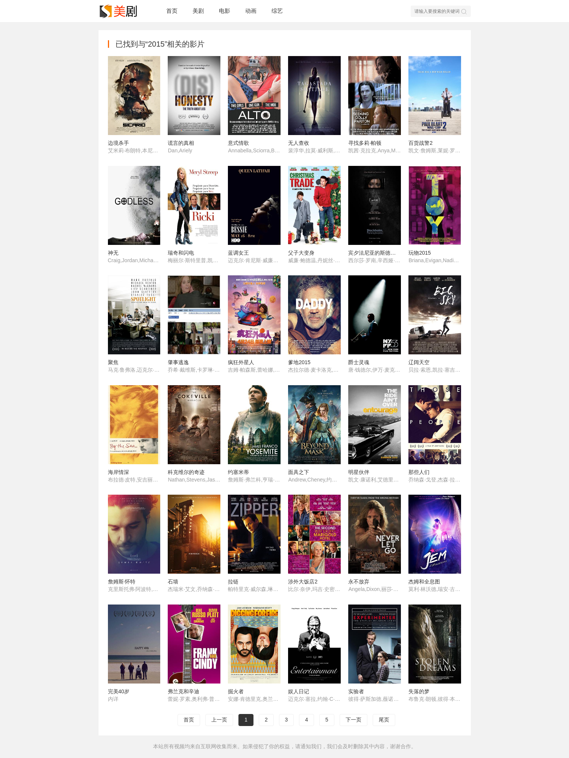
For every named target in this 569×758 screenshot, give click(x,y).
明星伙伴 (358, 472)
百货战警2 (420, 143)
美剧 (198, 11)
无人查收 (298, 143)
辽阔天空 (418, 362)
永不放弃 (358, 582)
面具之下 (298, 472)
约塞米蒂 (238, 472)
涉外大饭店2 (302, 582)
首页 (172, 11)
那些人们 (418, 472)
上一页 (219, 720)
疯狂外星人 (241, 362)
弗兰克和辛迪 (183, 691)
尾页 (384, 720)
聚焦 (113, 362)
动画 (250, 11)
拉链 (233, 582)
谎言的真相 (181, 143)
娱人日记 (298, 691)
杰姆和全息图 (424, 582)
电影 (224, 11)
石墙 (173, 582)
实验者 (356, 691)
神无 (113, 253)
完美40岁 (119, 691)
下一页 (353, 720)
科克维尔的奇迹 (186, 472)
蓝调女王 (238, 253)
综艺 (277, 11)
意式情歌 (238, 143)
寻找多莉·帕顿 (364, 143)
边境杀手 (118, 143)
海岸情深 (118, 472)
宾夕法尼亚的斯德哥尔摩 (377, 253)
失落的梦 (418, 691)
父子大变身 (301, 253)
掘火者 (236, 691)
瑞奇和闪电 (181, 253)
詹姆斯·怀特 (122, 582)
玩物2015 (419, 253)
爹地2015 (299, 362)
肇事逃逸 (178, 362)
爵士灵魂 (358, 362)
